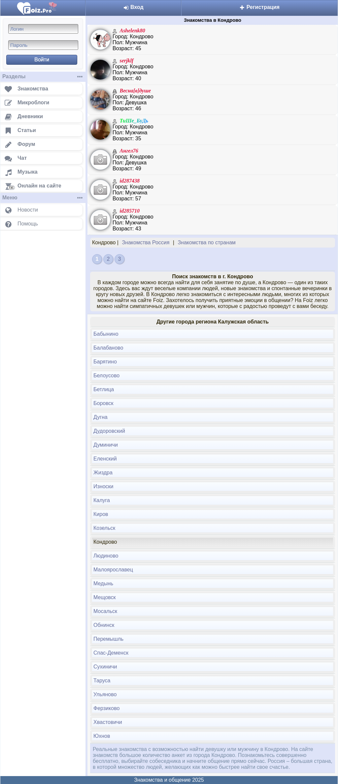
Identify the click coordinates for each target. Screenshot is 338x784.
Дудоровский (109, 431)
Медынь (103, 583)
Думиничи (105, 445)
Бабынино (105, 334)
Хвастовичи (107, 722)
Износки (103, 486)
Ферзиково (106, 708)
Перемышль (108, 639)
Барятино (105, 361)
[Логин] (43, 29)
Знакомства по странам (206, 242)
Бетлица (103, 389)
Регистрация (259, 7)
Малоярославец (113, 569)
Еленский (105, 458)
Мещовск (104, 597)
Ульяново (105, 694)
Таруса (101, 680)
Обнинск (103, 625)
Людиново (105, 556)
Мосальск (105, 611)
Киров (100, 514)
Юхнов (101, 736)
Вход (133, 7)
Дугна (100, 417)
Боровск (103, 403)
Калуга (101, 500)
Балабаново (108, 348)
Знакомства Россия (145, 242)
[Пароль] (43, 45)
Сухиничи (105, 666)
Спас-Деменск (110, 653)
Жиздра (103, 472)
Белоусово (106, 375)
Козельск (104, 528)
